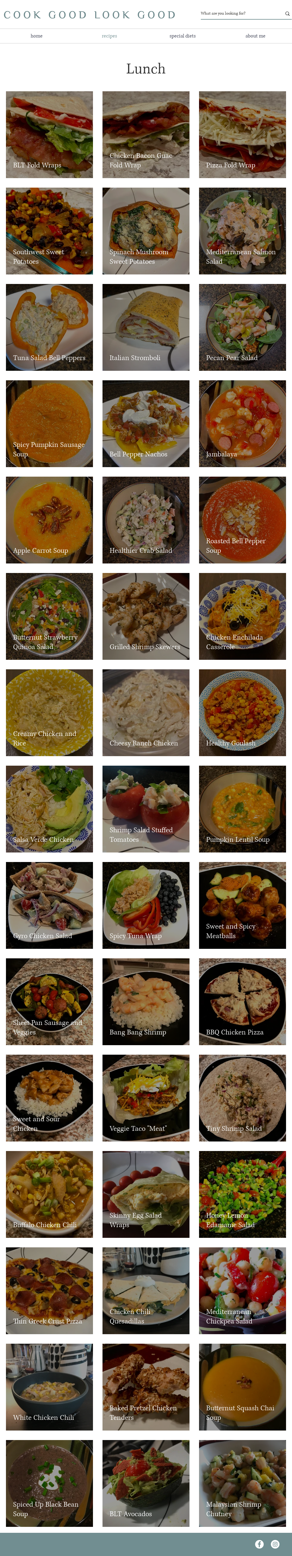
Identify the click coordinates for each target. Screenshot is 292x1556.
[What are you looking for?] (237, 13)
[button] (182, 36)
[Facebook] (259, 1544)
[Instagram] (275, 1544)
